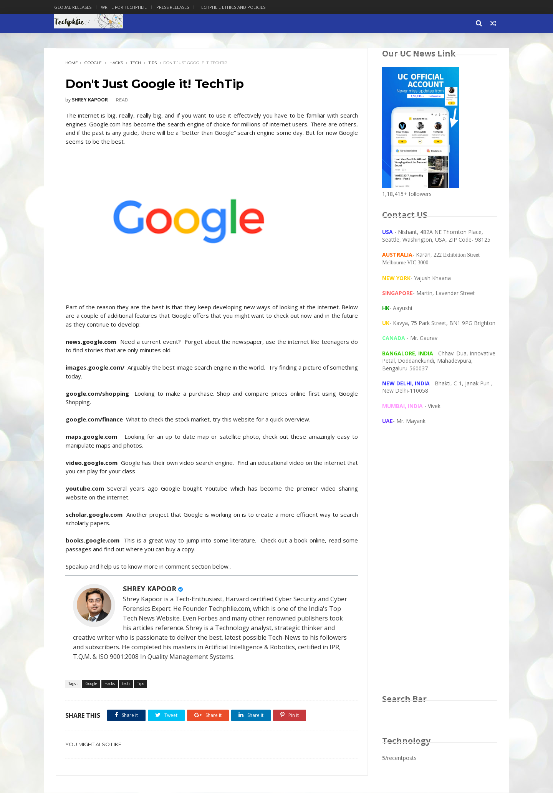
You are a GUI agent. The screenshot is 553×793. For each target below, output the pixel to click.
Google (93, 63)
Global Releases (74, 7)
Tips (153, 63)
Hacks (116, 63)
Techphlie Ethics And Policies (233, 7)
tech (136, 63)
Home (72, 63)
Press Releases (174, 7)
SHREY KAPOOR (150, 589)
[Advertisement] (439, 567)
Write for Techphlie (125, 7)
